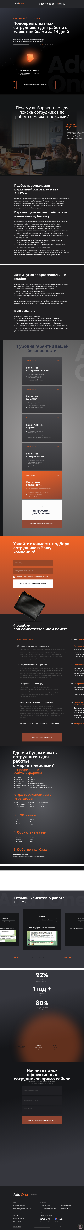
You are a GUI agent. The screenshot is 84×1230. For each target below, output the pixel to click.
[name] (33, 563)
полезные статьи (18, 1218)
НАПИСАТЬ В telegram (49, 1212)
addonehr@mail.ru (46, 1215)
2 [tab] (36, 958)
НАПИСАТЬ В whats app (49, 1209)
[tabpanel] (33, 60)
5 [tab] (47, 958)
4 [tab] (44, 958)
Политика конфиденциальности (41, 1226)
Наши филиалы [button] (66, 1205)
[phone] (33, 571)
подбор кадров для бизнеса (22, 1209)
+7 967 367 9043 (45, 1206)
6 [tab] (51, 958)
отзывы (15, 1215)
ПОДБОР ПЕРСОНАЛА (19, 1205)
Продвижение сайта (45, 1221)
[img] (14, 88)
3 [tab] (40, 958)
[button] (64, 4)
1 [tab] (32, 958)
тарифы (15, 1212)
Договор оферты (17, 1226)
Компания (64, 1209)
